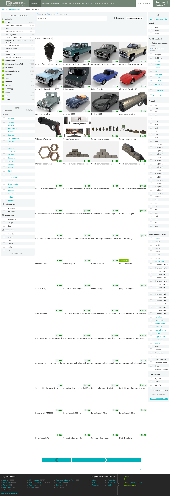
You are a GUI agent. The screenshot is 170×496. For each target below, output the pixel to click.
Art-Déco (11, 125)
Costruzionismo (13, 138)
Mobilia (19, 22)
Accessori (19, 75)
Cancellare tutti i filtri (159, 19)
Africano (11, 119)
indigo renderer (160, 337)
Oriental (10, 181)
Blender (157, 64)
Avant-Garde (12, 128)
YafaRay (157, 333)
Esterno (19, 85)
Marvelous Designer (159, 96)
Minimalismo (12, 177)
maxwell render (160, 330)
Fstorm (157, 356)
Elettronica (19, 67)
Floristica (11, 151)
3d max (157, 61)
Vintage (10, 200)
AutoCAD (158, 81)
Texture (45, 3)
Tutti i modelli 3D (14, 10)
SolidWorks (159, 91)
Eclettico (11, 145)
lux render (158, 327)
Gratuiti (41, 14)
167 (139, 470)
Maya (156, 71)
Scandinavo (12, 194)
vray (156, 238)
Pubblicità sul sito (130, 485)
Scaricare (124, 261)
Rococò (10, 187)
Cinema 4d (158, 68)
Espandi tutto (7, 19)
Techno (10, 197)
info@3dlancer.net (135, 482)
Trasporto (19, 82)
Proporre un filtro (17, 253)
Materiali (55, 3)
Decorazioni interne (19, 71)
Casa (2, 10)
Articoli (88, 3)
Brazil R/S (158, 343)
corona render (160, 261)
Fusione (11, 155)
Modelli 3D (35, 3)
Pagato (51, 14)
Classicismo (12, 135)
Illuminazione (19, 60)
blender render (160, 323)
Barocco (11, 132)
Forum (97, 3)
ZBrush (157, 78)
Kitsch (10, 171)
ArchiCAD (158, 84)
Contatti (127, 476)
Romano (11, 191)
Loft (9, 174)
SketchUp (158, 74)
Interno (19, 99)
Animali (19, 92)
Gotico (10, 161)
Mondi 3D (111, 482)
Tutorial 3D (78, 3)
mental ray (158, 317)
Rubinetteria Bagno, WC (19, 64)
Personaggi (19, 89)
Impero (10, 168)
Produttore (62, 14)
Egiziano (11, 148)
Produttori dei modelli (9, 494)
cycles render (159, 320)
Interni (94, 480)
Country (11, 142)
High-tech (11, 164)
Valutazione (108, 3)
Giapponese (12, 158)
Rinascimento (13, 184)
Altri (19, 96)
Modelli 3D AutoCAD (32, 10)
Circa (125, 479)
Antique (11, 122)
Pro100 (157, 87)
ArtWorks (66, 3)
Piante (19, 78)
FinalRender (159, 340)
